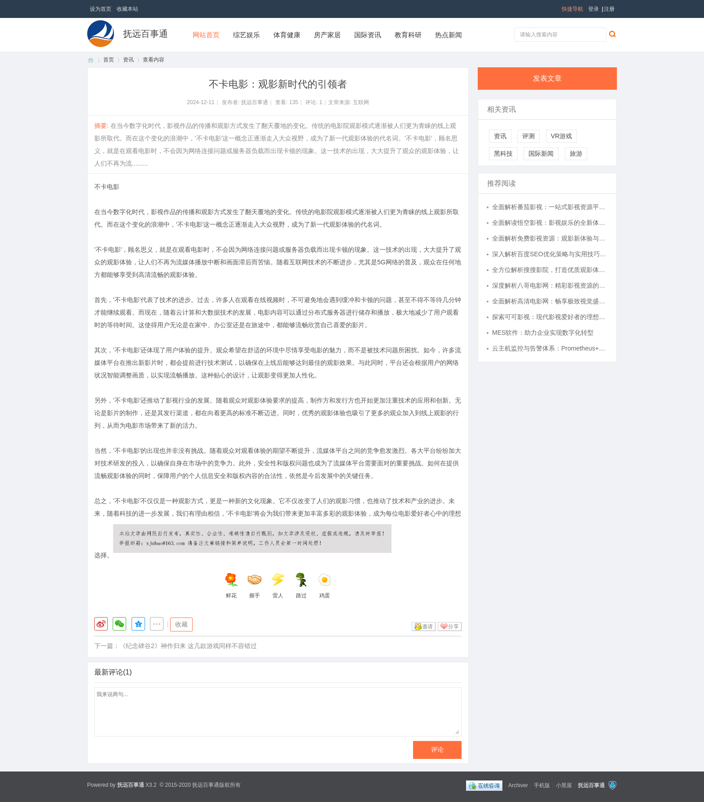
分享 (453, 626)
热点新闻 (448, 35)
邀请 (427, 626)
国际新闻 (541, 153)
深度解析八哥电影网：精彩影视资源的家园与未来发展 (550, 285)
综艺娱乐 (246, 35)
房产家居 (327, 35)
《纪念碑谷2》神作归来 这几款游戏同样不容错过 (188, 645)
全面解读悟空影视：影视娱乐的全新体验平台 (550, 222)
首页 (90, 59)
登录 (593, 9)
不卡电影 (106, 186)
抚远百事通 (145, 34)
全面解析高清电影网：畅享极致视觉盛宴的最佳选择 (550, 301)
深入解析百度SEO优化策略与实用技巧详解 (550, 254)
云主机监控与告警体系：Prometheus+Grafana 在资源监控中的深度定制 (550, 348)
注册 (609, 9)
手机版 (542, 785)
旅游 (576, 153)
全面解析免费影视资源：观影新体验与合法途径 (550, 238)
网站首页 (206, 35)
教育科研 (408, 35)
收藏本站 (127, 9)
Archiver (518, 785)
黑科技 (503, 153)
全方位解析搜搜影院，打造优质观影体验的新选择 (550, 269)
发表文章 (547, 78)
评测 (528, 136)
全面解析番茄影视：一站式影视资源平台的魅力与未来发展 (550, 206)
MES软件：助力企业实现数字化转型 (543, 332)
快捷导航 (572, 9)
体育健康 (286, 35)
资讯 (128, 60)
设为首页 (100, 9)
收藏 (181, 624)
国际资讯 (367, 35)
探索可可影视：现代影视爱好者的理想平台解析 (550, 316)
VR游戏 (561, 136)
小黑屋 (564, 785)
